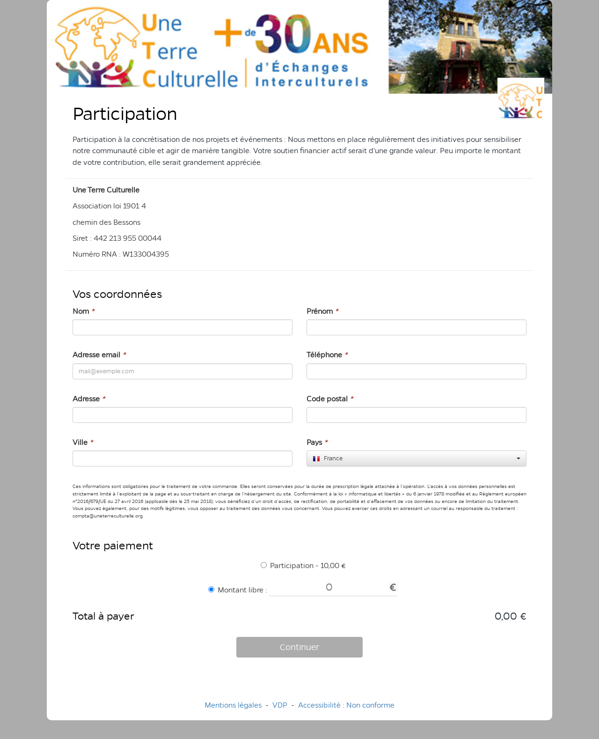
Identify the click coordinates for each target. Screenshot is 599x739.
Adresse (89, 398)
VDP (280, 705)
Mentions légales (233, 705)
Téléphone (327, 354)
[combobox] (416, 458)
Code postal (330, 398)
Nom (83, 311)
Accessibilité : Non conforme (346, 705)
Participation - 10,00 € (303, 565)
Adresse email (99, 354)
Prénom (322, 311)
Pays (317, 442)
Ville (83, 442)
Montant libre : (237, 589)
